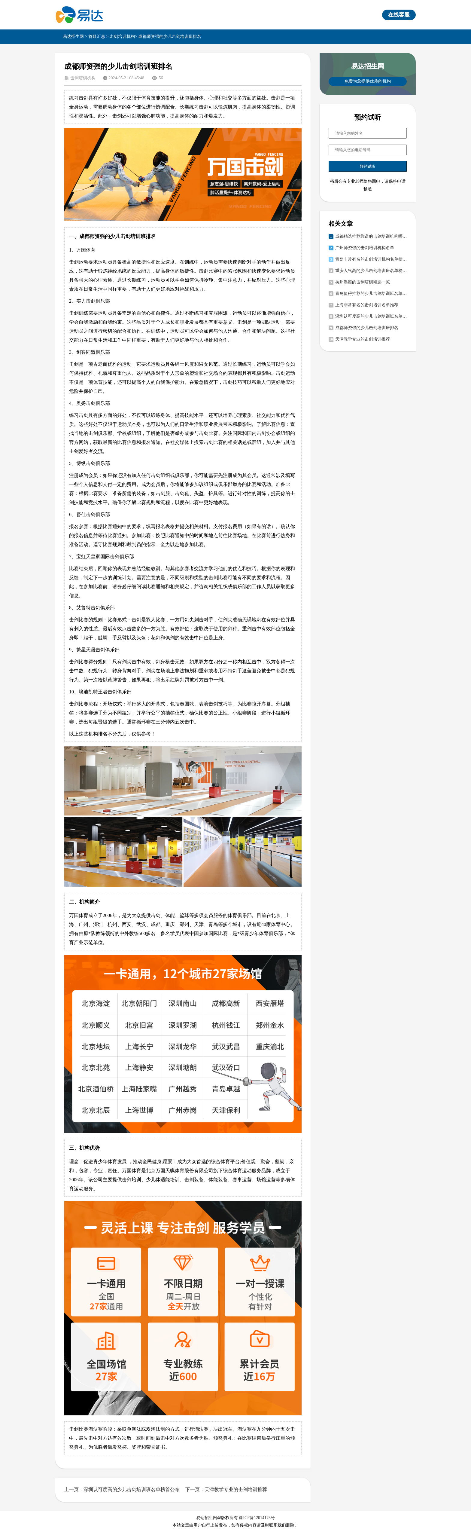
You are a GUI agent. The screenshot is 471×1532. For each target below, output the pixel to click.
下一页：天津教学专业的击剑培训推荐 (226, 1489)
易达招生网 (73, 36)
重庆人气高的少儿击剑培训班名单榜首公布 (371, 270)
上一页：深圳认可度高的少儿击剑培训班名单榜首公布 (122, 1489)
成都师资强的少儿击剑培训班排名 (366, 328)
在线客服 (399, 15)
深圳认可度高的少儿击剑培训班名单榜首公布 (371, 316)
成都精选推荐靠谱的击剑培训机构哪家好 (371, 236)
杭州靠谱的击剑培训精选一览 (362, 282)
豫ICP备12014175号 (257, 1517)
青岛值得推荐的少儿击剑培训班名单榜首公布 (371, 293)
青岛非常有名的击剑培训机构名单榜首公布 (371, 259)
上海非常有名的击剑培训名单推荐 (366, 305)
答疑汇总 (96, 36)
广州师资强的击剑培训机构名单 (364, 248)
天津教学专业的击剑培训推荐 (362, 339)
